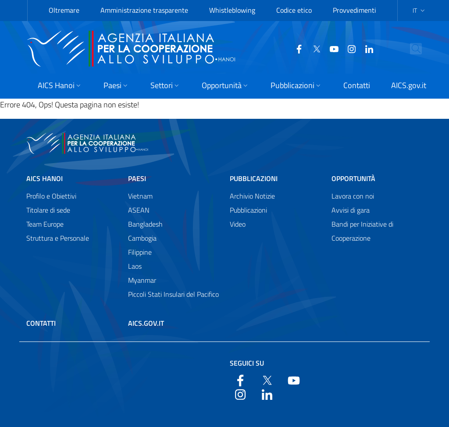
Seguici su (247, 363)
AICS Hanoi (44, 178)
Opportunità (353, 178)
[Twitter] (297, 48)
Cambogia (142, 238)
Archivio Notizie (252, 196)
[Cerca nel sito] (411, 48)
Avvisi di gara (350, 210)
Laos (135, 266)
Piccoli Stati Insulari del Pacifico (173, 294)
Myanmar (142, 280)
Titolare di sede (48, 210)
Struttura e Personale (57, 238)
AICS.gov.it (146, 323)
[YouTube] (315, 48)
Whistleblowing (232, 10)
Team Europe (45, 224)
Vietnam (140, 196)
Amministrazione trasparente (144, 10)
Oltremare (64, 10)
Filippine (140, 252)
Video (238, 224)
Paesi (137, 178)
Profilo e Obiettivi (51, 196)
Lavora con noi (352, 196)
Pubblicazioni (254, 178)
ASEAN (139, 210)
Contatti (41, 323)
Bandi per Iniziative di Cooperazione (362, 231)
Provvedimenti (354, 10)
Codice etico (294, 10)
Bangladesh (145, 224)
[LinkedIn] (350, 48)
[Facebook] (280, 48)
